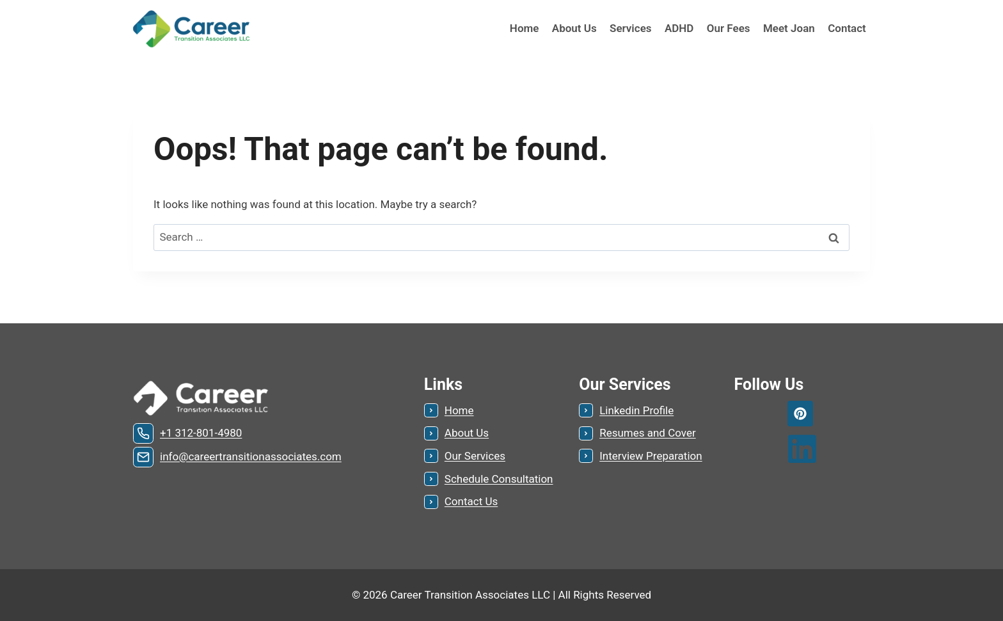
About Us (574, 28)
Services (630, 28)
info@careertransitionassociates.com (251, 456)
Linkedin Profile (636, 410)
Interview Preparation (650, 455)
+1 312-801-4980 (201, 432)
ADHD (679, 28)
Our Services (475, 455)
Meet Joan (789, 28)
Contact (847, 28)
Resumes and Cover (647, 432)
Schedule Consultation (499, 478)
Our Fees (728, 28)
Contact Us (471, 501)
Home (524, 28)
